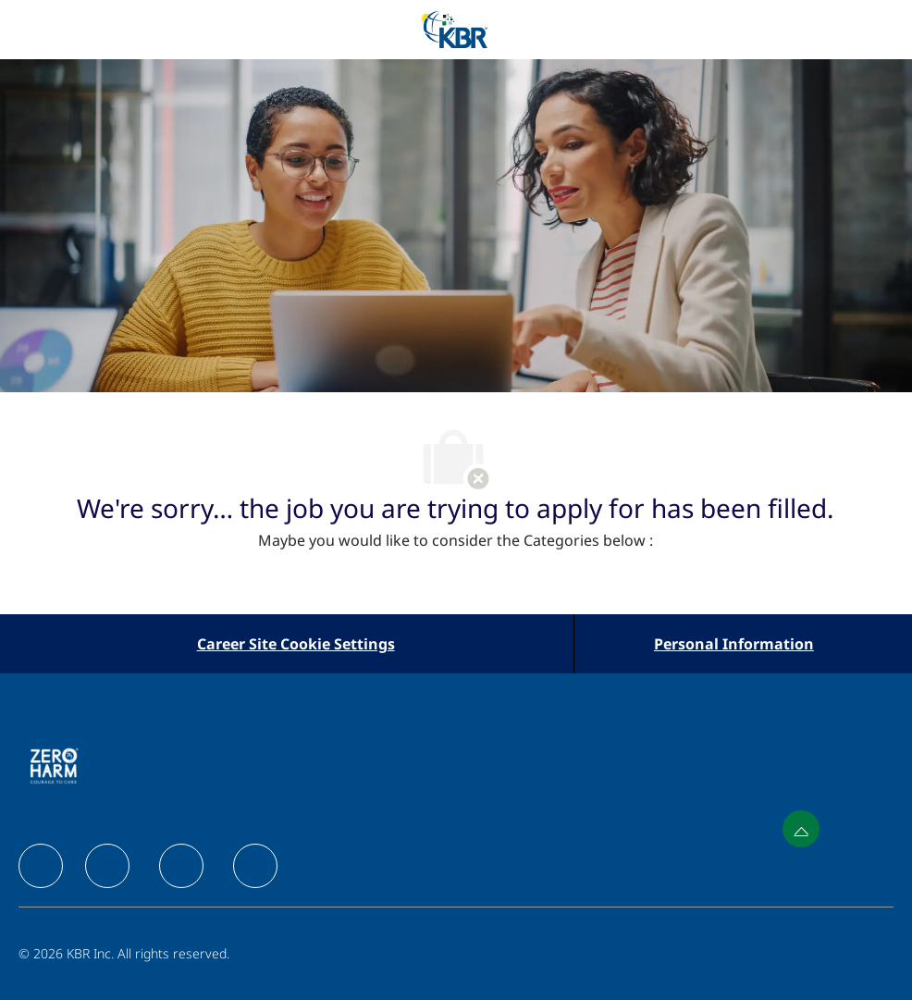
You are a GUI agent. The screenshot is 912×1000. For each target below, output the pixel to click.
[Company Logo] (454, 28)
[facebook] (40, 866)
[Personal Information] (733, 643)
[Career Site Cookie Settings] (296, 643)
